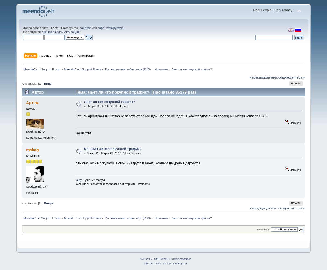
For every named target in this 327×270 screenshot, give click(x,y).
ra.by (79, 180)
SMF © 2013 (161, 258)
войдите (85, 28)
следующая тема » (291, 77)
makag (32, 149)
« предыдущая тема (264, 77)
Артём (32, 102)
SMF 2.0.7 (146, 258)
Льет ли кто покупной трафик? (109, 102)
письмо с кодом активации (60, 32)
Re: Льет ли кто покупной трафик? (113, 149)
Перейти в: (263, 229)
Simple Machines (181, 258)
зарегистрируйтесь (111, 28)
